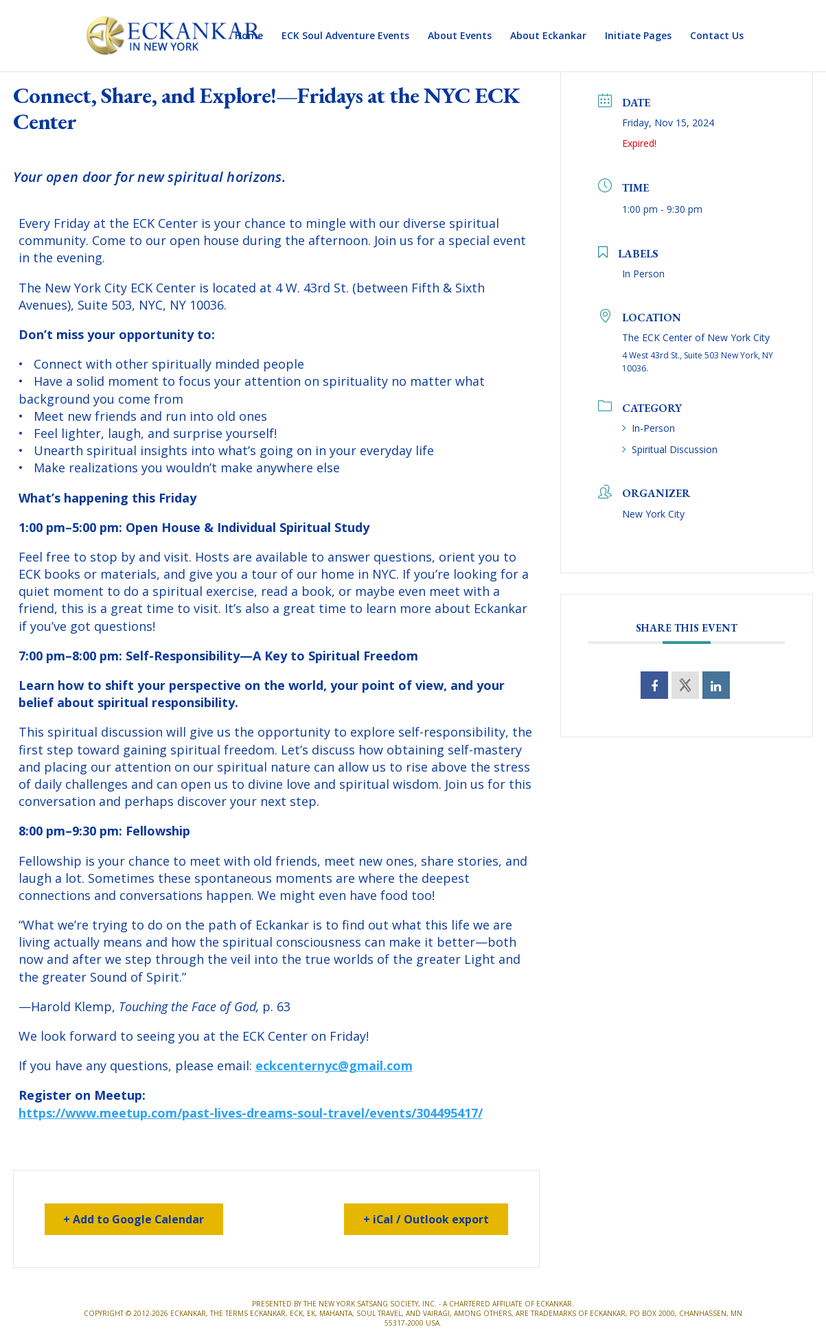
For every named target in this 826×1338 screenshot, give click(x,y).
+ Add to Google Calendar (134, 1219)
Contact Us (717, 36)
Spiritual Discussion (670, 449)
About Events (460, 36)
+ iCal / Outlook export (426, 1219)
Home (249, 36)
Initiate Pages (638, 36)
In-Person (648, 428)
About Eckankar (548, 36)
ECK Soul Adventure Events (345, 36)
